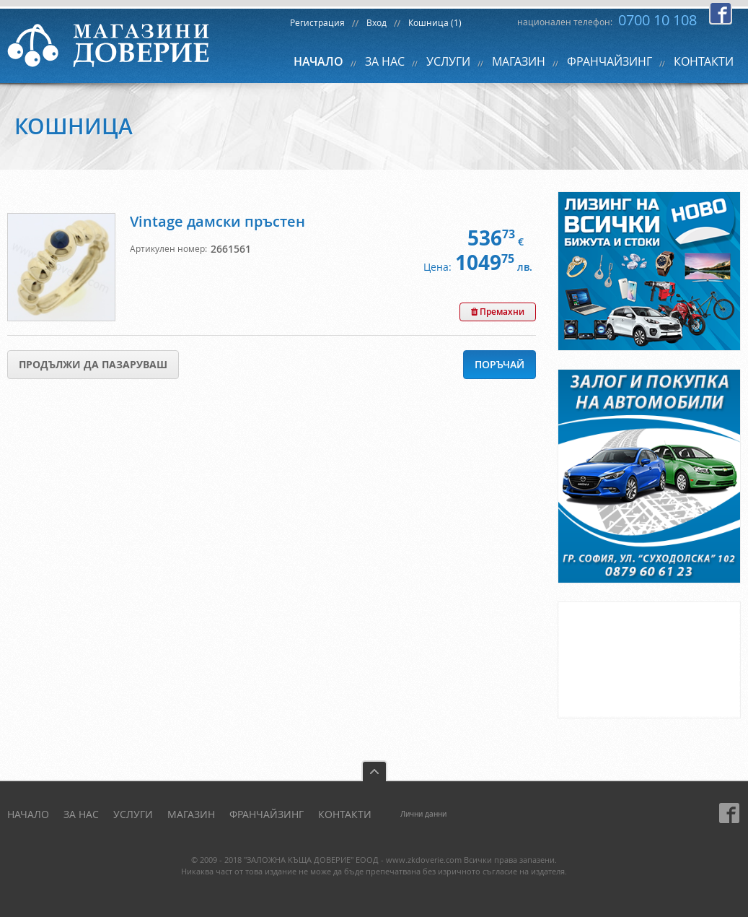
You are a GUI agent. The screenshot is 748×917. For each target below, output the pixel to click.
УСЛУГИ (448, 61)
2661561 (231, 249)
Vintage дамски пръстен (217, 221)
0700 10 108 (657, 20)
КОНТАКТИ (704, 61)
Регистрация (317, 22)
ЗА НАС (385, 61)
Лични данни (423, 814)
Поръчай (499, 364)
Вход (376, 22)
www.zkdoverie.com (424, 859)
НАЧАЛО (318, 61)
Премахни (497, 311)
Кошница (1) (435, 22)
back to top (374, 770)
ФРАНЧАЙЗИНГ (609, 61)
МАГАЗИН (518, 61)
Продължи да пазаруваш (93, 364)
